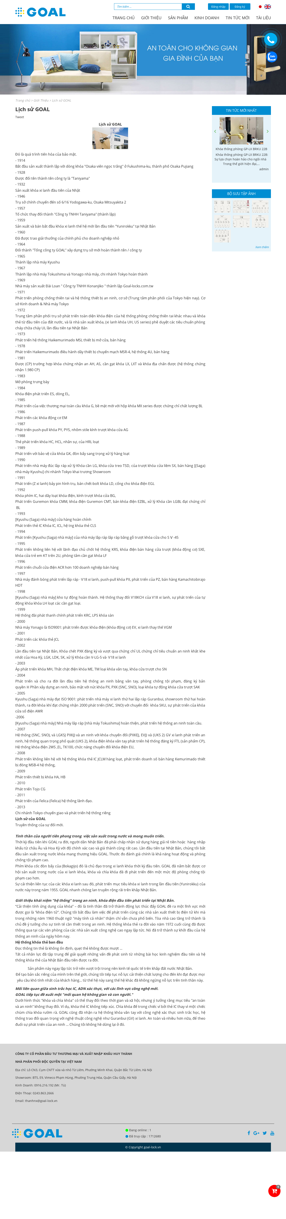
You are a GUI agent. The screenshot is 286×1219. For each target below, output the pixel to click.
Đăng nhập (218, 7)
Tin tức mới (238, 17)
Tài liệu (263, 17)
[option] (241, 144)
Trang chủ (124, 17)
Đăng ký (240, 7)
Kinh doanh (206, 17)
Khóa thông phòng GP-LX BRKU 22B (241, 149)
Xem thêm (262, 247)
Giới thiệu (151, 17)
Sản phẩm (178, 17)
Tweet (19, 117)
